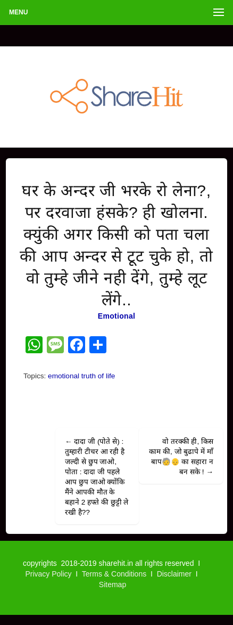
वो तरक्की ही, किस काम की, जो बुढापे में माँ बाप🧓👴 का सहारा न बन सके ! (181, 456)
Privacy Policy (48, 574)
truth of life (98, 376)
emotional (63, 376)
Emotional (116, 316)
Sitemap (112, 584)
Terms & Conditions (114, 574)
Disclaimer (174, 574)
